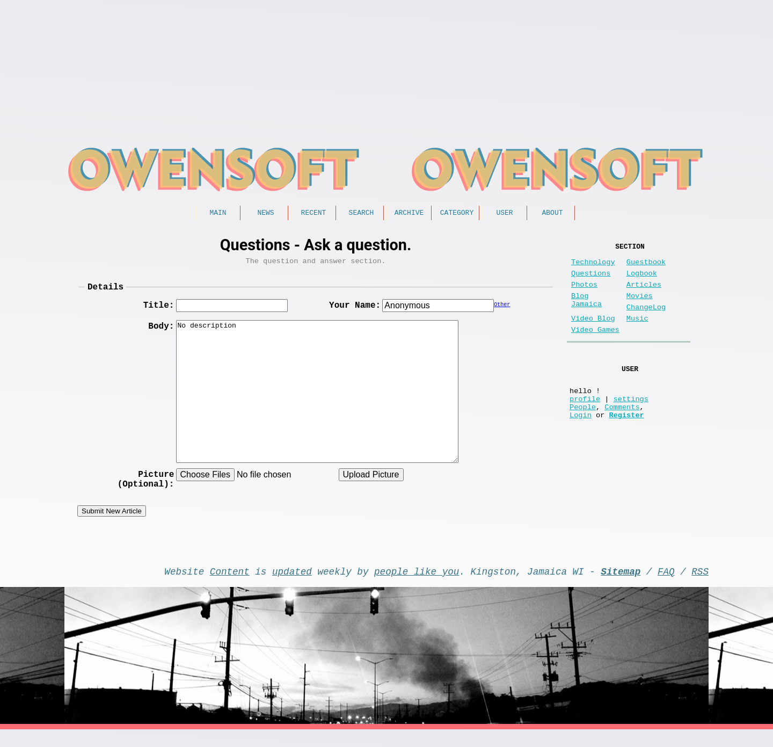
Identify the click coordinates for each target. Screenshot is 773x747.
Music (637, 334)
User (504, 214)
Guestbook (646, 267)
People (583, 435)
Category (456, 214)
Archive (409, 214)
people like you (416, 586)
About (552, 214)
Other (502, 312)
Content (230, 586)
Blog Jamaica (586, 312)
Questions (590, 280)
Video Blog (593, 334)
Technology (593, 267)
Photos (584, 293)
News (265, 214)
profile (585, 424)
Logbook (641, 280)
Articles (643, 293)
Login (581, 445)
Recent (313, 214)
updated (292, 586)
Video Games (595, 347)
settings (631, 424)
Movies (639, 307)
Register (626, 445)
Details (105, 292)
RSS (700, 586)
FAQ (666, 586)
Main (217, 214)
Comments (621, 435)
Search (361, 214)
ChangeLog (646, 320)
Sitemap (620, 586)
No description (317, 397)
